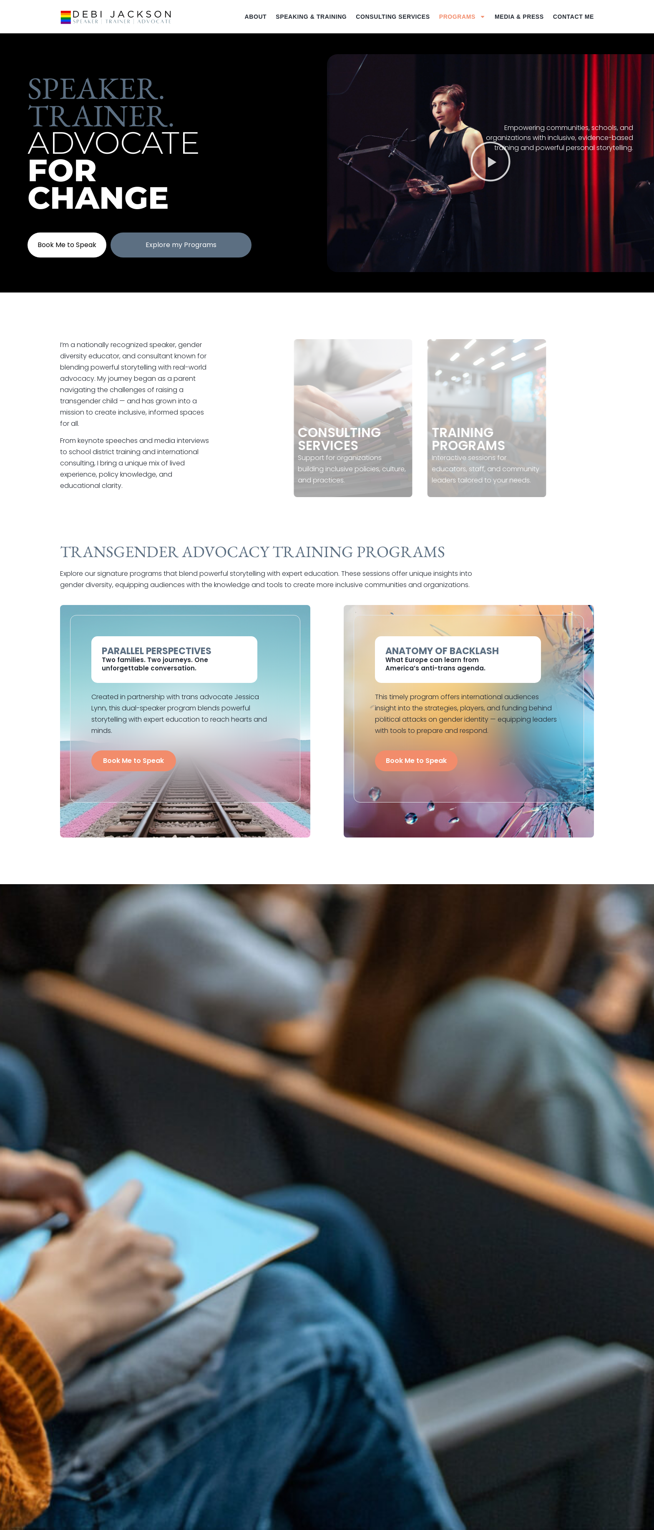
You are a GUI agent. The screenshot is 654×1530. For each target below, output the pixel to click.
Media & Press (519, 16)
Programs (462, 16)
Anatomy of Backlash (442, 651)
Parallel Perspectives (156, 651)
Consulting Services (393, 16)
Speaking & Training (311, 16)
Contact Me (573, 16)
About (255, 16)
